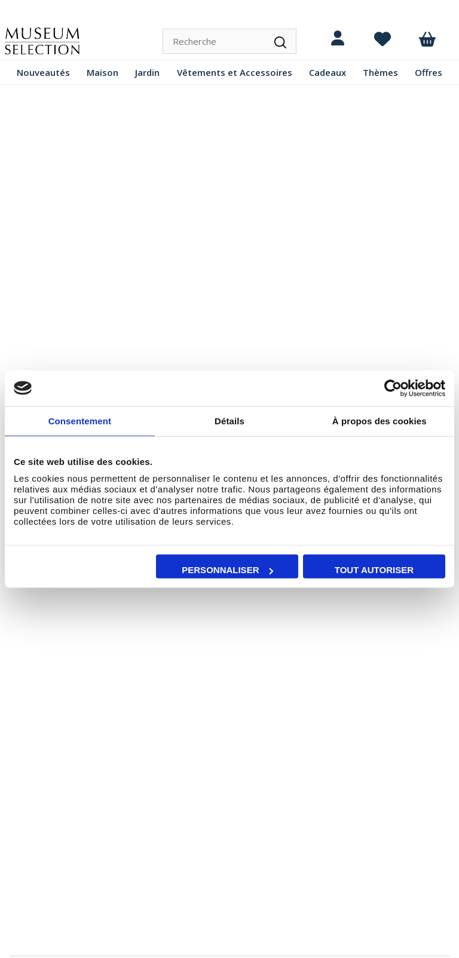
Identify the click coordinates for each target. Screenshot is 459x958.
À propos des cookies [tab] (379, 420)
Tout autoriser (374, 570)
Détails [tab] (229, 420)
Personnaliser (227, 570)
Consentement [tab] (79, 420)
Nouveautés (43, 72)
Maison (102, 72)
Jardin (147, 72)
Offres (428, 72)
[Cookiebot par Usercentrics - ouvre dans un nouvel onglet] (393, 388)
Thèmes (380, 72)
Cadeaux (327, 72)
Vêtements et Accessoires (234, 72)
